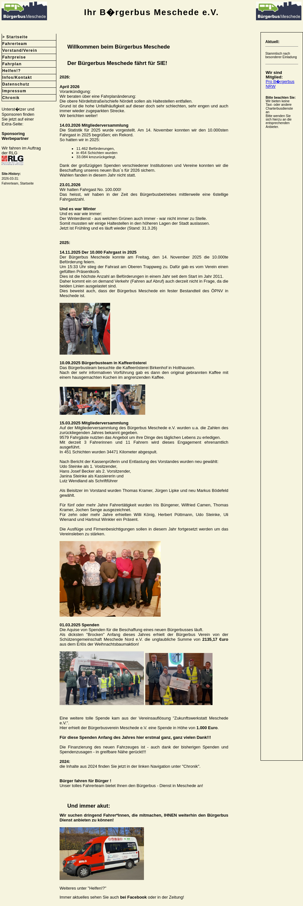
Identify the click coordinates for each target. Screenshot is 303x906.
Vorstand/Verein (19, 50)
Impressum (14, 91)
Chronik (11, 97)
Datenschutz (16, 84)
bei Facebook (133, 897)
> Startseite (15, 37)
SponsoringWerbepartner (15, 136)
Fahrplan (12, 64)
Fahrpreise (14, 57)
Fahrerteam (14, 43)
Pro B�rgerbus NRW (280, 83)
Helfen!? (11, 70)
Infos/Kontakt (17, 77)
